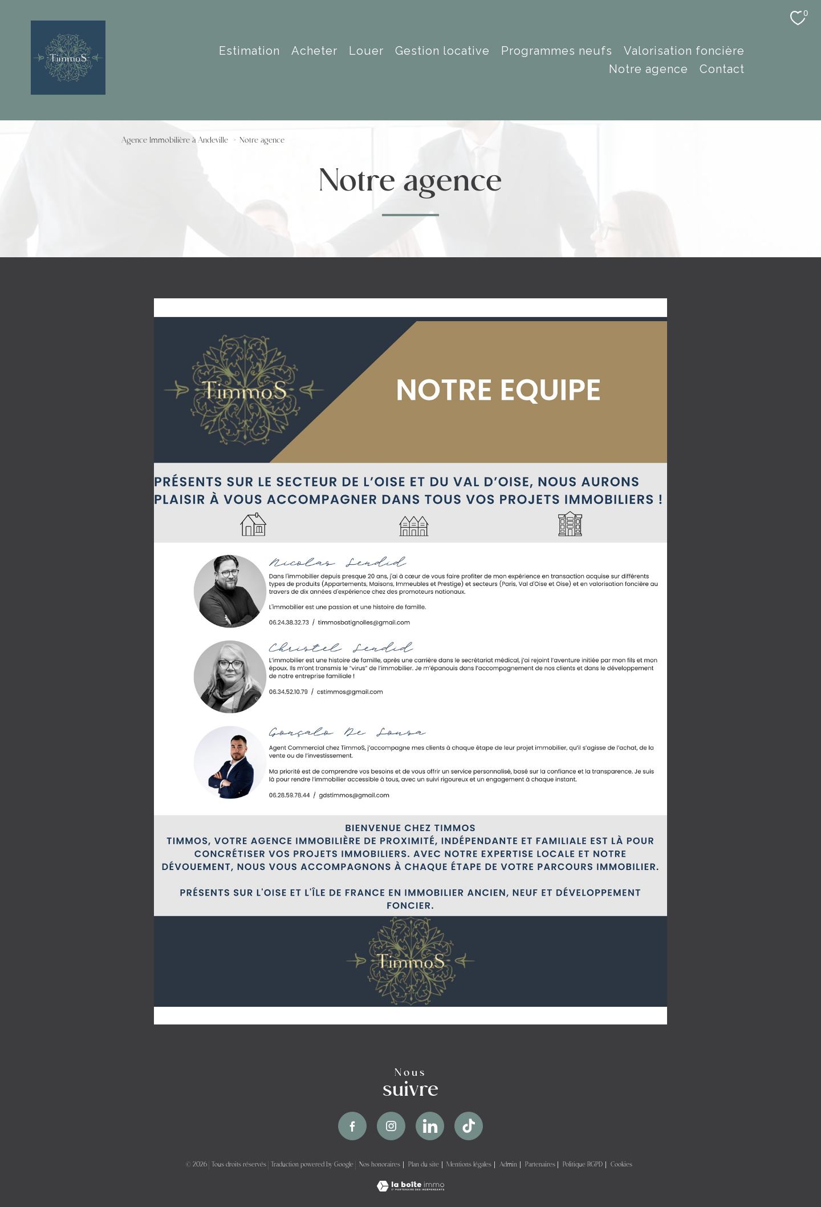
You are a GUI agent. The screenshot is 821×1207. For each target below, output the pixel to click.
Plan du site (423, 1164)
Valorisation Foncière (684, 51)
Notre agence (648, 69)
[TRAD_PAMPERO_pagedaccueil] (68, 91)
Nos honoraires (379, 1164)
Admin (508, 1164)
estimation (249, 51)
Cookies (621, 1164)
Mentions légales (468, 1164)
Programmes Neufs (556, 51)
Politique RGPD (583, 1164)
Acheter (314, 51)
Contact (722, 69)
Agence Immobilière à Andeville (174, 140)
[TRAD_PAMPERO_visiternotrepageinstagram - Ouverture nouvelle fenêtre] (391, 1126)
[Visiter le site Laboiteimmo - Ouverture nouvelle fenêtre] (410, 1188)
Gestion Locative (442, 51)
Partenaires (540, 1164)
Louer (366, 51)
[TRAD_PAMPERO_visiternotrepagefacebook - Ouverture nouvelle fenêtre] (352, 1126)
